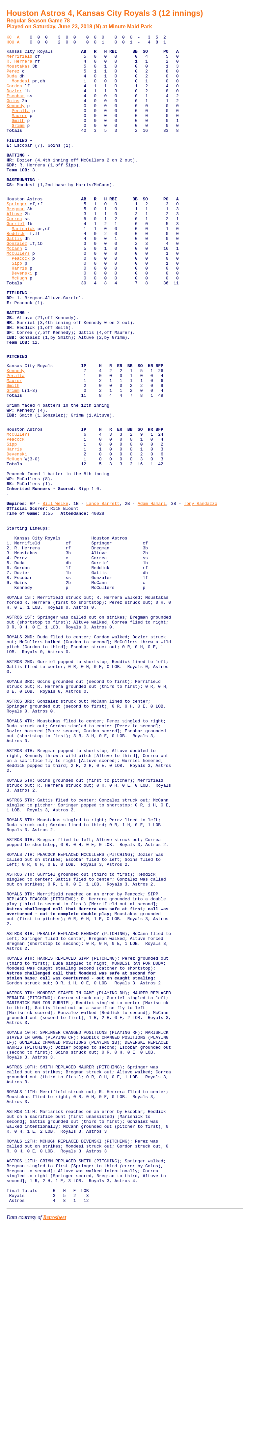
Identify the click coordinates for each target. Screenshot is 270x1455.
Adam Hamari (152, 593)
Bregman (16, 242)
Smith (18, 137)
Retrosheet (54, 1446)
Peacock (21, 302)
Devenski (22, 319)
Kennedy (16, 119)
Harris (19, 313)
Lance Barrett (103, 593)
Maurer (19, 131)
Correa (14, 254)
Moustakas (18, 72)
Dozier (14, 101)
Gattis (14, 278)
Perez (13, 78)
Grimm (18, 143)
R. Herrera (19, 66)
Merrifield (19, 60)
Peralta (21, 125)
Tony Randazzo (200, 593)
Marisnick (23, 266)
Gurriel (16, 260)
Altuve (14, 248)
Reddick (16, 272)
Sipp (17, 307)
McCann (14, 290)
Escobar (16, 107)
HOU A (13, 44)
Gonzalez (17, 284)
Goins (13, 113)
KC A (13, 38)
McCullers (18, 296)
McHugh (19, 325)
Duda (12, 84)
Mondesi (21, 90)
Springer (17, 236)
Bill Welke (55, 593)
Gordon (14, 96)
